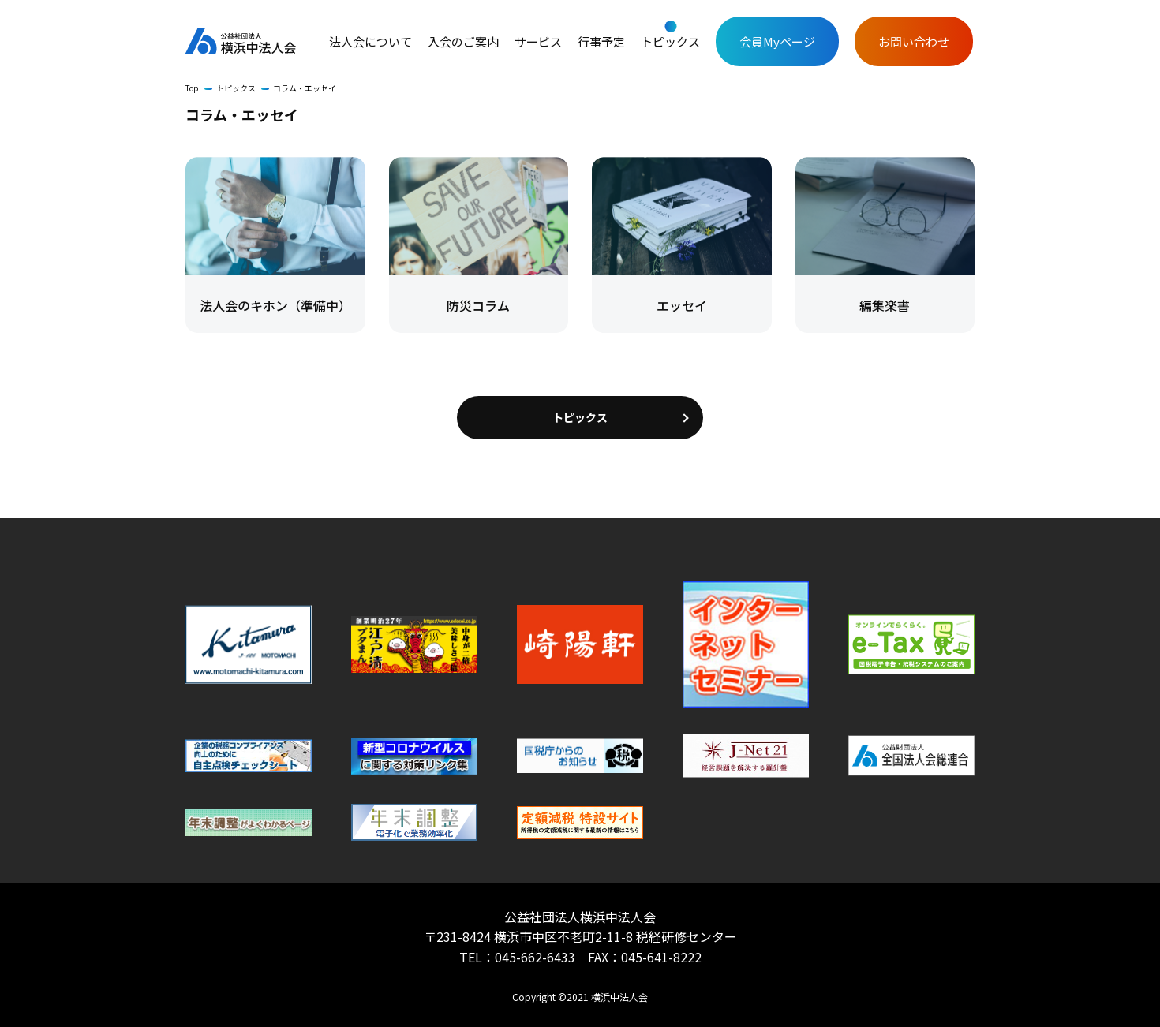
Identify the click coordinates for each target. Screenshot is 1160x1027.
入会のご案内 (463, 42)
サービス (538, 42)
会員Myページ (777, 41)
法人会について (370, 42)
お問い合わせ (913, 41)
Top (192, 88)
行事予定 (601, 42)
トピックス (670, 42)
